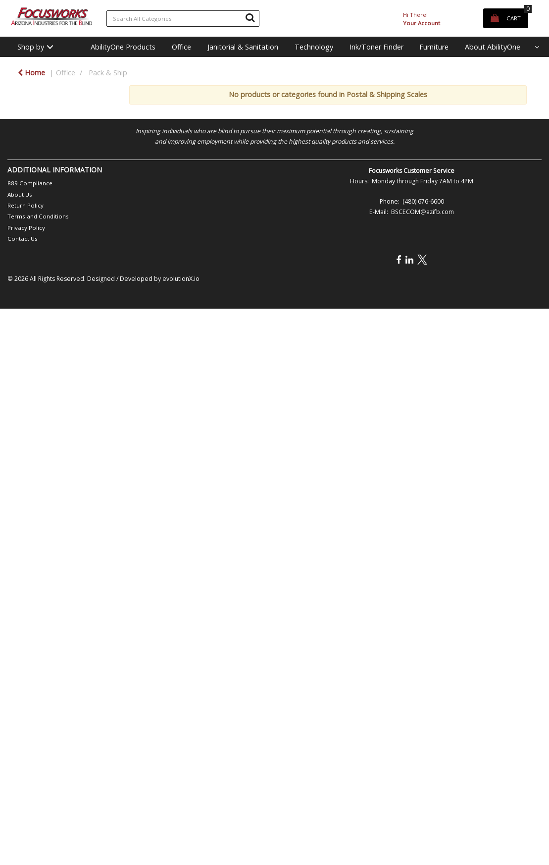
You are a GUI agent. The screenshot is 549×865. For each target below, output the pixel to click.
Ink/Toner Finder (376, 47)
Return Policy (25, 205)
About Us (19, 194)
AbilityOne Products (123, 47)
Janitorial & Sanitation (242, 47)
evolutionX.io (181, 278)
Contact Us (22, 238)
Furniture (434, 47)
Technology (314, 47)
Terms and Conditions (38, 216)
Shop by (30, 47)
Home (31, 72)
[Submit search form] (250, 17)
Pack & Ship (108, 72)
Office (181, 47)
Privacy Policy (26, 227)
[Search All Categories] (183, 18)
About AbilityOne (492, 47)
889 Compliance (29, 183)
